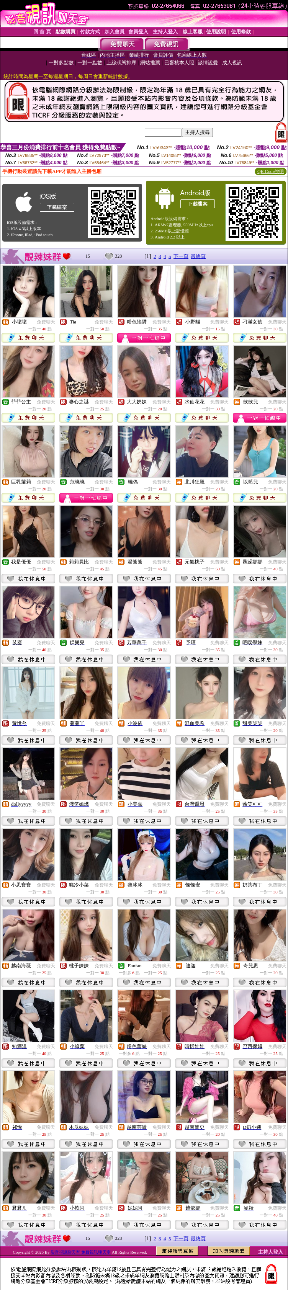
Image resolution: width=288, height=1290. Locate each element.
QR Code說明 (270, 171)
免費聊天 (46, 322)
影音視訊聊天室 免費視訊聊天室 (81, 1252)
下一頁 (180, 256)
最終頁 (198, 256)
